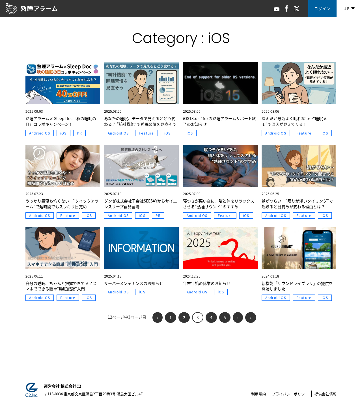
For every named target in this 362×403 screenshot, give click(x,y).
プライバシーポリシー (290, 393)
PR (79, 133)
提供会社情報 (325, 393)
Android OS (39, 133)
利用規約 (258, 393)
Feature (146, 133)
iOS (63, 133)
